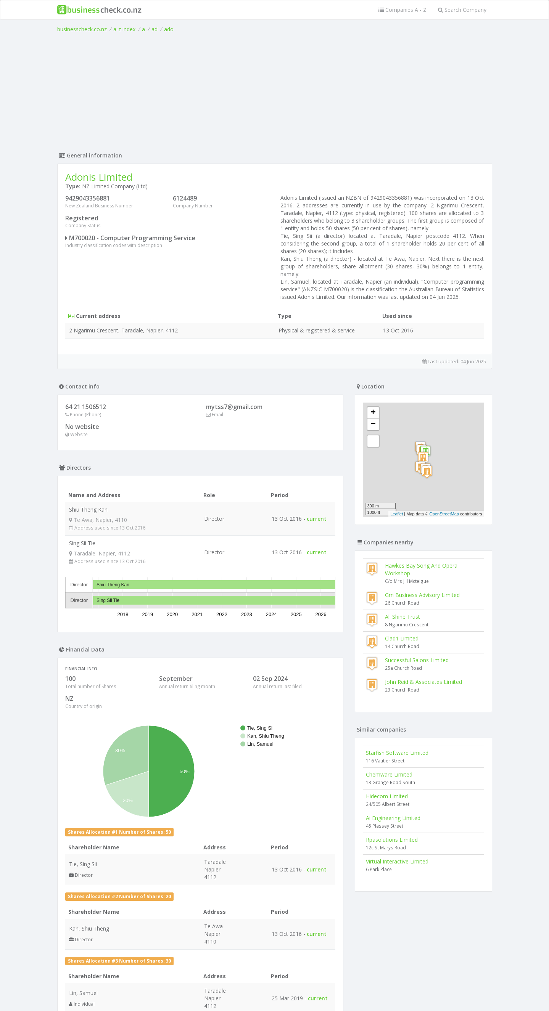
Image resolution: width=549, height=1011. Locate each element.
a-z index (124, 29)
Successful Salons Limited (417, 660)
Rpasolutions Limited (392, 839)
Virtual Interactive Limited (397, 861)
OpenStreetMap (444, 514)
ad (154, 29)
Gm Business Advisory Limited (422, 595)
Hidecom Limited (387, 796)
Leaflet (396, 514)
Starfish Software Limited (397, 752)
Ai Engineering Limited (393, 818)
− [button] (372, 424)
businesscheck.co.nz (82, 29)
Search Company (462, 9)
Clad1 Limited (402, 638)
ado (169, 29)
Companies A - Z (402, 9)
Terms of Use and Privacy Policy (275, 990)
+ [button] (372, 413)
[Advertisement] (274, 90)
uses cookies (231, 996)
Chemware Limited (389, 774)
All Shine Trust (402, 616)
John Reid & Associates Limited (423, 681)
